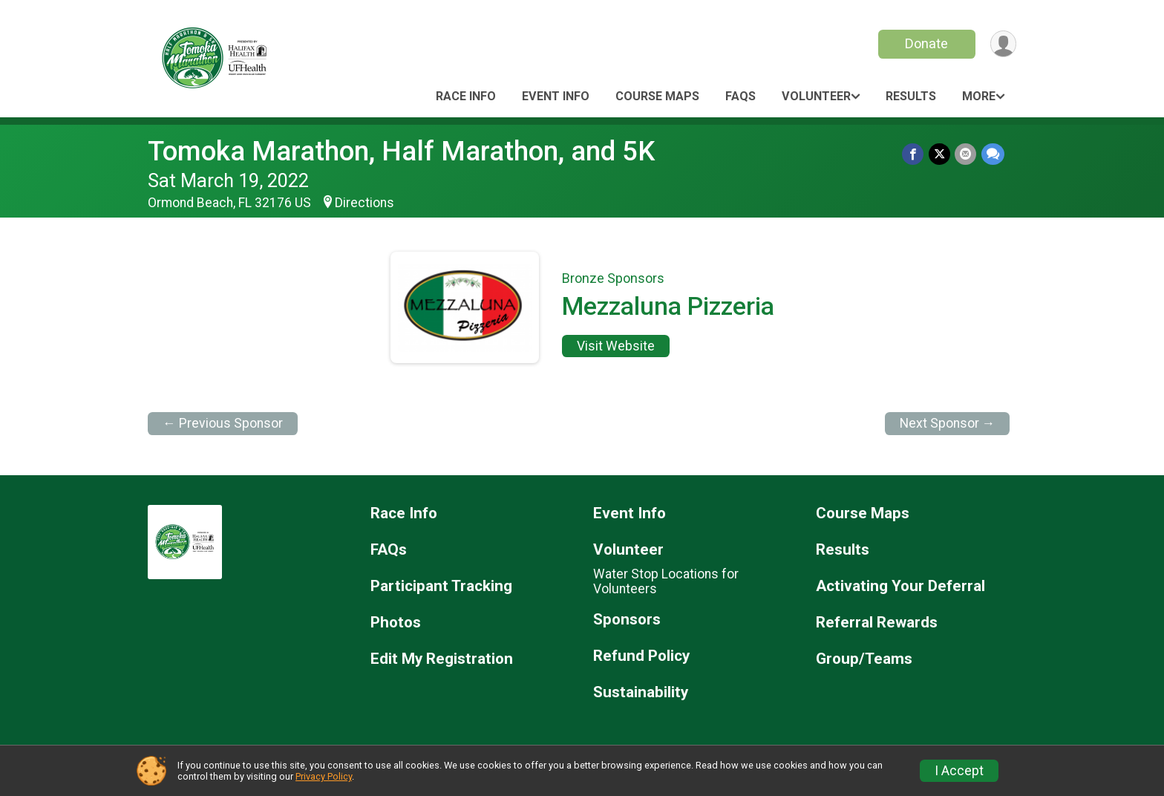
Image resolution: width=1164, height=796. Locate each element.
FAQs (740, 96)
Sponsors (627, 619)
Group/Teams (864, 659)
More (978, 96)
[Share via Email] (966, 154)
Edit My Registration (441, 659)
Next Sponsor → (947, 423)
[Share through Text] (992, 154)
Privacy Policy (323, 776)
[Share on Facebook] (914, 154)
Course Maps (657, 96)
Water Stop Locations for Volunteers (666, 581)
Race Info (466, 96)
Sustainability (640, 692)
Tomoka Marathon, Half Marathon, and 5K (401, 151)
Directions (364, 202)
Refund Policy (641, 656)
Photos (395, 622)
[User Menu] (1002, 44)
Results (911, 96)
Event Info (555, 96)
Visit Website (616, 346)
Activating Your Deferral (900, 586)
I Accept (959, 770)
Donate (925, 43)
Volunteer (816, 96)
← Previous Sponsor (223, 423)
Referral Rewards (877, 622)
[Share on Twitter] (940, 154)
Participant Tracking (441, 586)
